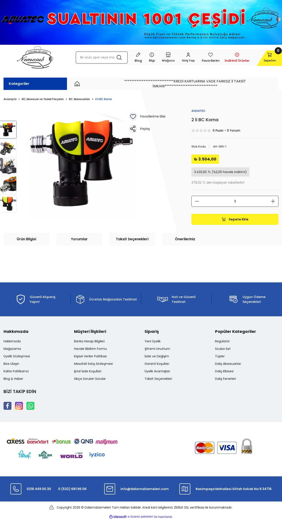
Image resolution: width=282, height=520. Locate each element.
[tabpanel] (82, 163)
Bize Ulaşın (11, 364)
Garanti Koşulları (157, 364)
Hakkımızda (12, 341)
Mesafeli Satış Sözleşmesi (93, 364)
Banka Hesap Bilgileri (89, 341)
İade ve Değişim (157, 356)
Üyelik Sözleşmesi (17, 356)
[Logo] (35, 58)
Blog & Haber (13, 379)
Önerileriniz (185, 239)
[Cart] (263, 57)
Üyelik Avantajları (157, 371)
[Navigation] (143, 57)
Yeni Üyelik (153, 341)
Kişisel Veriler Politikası (90, 356)
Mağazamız (12, 349)
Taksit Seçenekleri (132, 239)
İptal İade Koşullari (87, 371)
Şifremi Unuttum (157, 349)
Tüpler (220, 356)
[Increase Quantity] (273, 201)
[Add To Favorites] (133, 116)
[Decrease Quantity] (197, 201)
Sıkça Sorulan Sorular (90, 379)
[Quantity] (235, 201)
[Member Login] (180, 57)
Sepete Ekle (235, 219)
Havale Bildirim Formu (90, 349)
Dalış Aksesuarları (228, 364)
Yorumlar (79, 239)
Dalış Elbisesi (224, 371)
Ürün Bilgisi (26, 239)
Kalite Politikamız (16, 371)
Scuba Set (223, 349)
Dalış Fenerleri (225, 379)
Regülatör (222, 341)
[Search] (97, 57)
